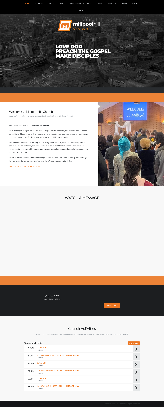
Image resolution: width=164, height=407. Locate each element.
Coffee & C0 (41, 347)
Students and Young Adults (79, 3)
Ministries (112, 3)
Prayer (134, 3)
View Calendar (133, 343)
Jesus (61, 3)
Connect (99, 3)
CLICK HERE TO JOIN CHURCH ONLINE (25, 166)
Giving (124, 3)
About (51, 3)
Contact (81, 10)
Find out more (111, 306)
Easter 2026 (39, 3)
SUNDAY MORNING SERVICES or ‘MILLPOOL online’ (58, 355)
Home (27, 3)
